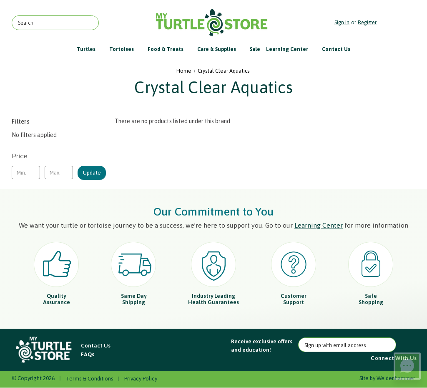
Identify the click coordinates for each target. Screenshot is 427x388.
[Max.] (59, 172)
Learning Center (291, 49)
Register (367, 22)
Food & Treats (169, 49)
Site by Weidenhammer (387, 378)
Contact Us (336, 49)
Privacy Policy (140, 378)
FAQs (87, 354)
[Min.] (26, 172)
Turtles (90, 49)
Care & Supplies (220, 49)
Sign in (341, 22)
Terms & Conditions (89, 378)
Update (92, 173)
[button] (44, 350)
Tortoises (125, 49)
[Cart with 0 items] (398, 22)
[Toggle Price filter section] (59, 156)
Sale (255, 49)
